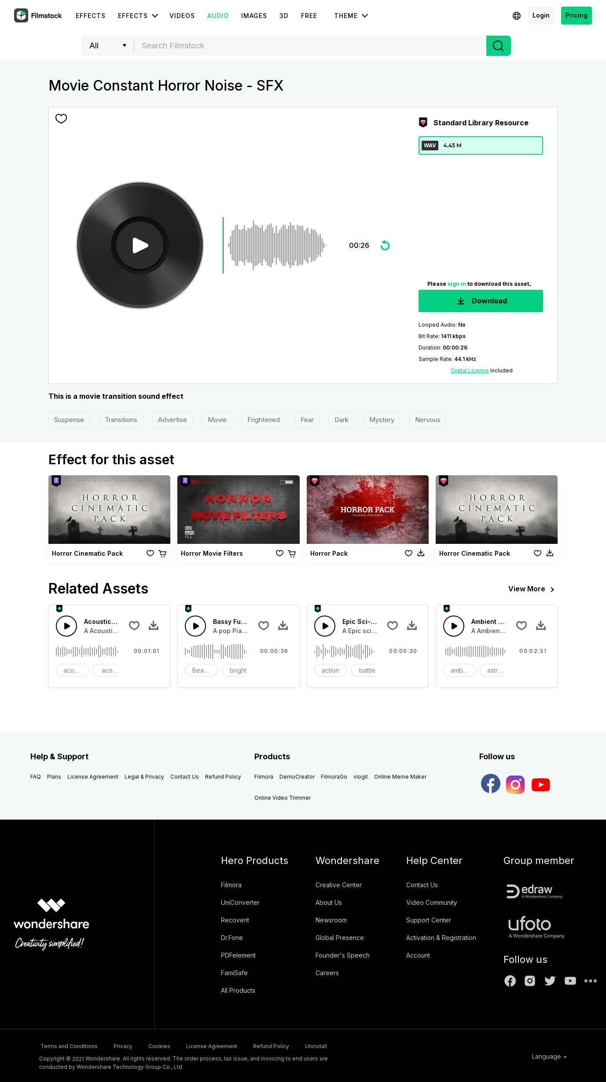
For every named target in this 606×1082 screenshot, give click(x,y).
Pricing (577, 15)
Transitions (121, 419)
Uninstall (350, 1045)
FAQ (35, 776)
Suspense (69, 419)
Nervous (428, 419)
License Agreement (92, 776)
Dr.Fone (232, 937)
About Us (329, 902)
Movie (217, 419)
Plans (54, 776)
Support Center (428, 920)
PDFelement (238, 955)
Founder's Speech (343, 955)
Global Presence (340, 937)
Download (481, 301)
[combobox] (310, 46)
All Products (238, 990)
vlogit (360, 776)
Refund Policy (223, 776)
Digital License (470, 370)
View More (533, 589)
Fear (307, 419)
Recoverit (235, 920)
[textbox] (310, 45)
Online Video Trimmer (282, 797)
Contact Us (184, 776)
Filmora (263, 776)
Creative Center (339, 885)
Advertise (172, 419)
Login (541, 15)
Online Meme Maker (400, 776)
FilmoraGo (334, 776)
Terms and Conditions (67, 1045)
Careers (327, 972)
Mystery (381, 419)
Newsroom (331, 920)
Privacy (128, 1045)
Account (418, 955)
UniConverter (240, 902)
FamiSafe (234, 972)
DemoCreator (297, 776)
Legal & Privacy (144, 776)
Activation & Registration (441, 937)
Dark (341, 419)
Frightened (263, 419)
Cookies (172, 1045)
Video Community (431, 902)
